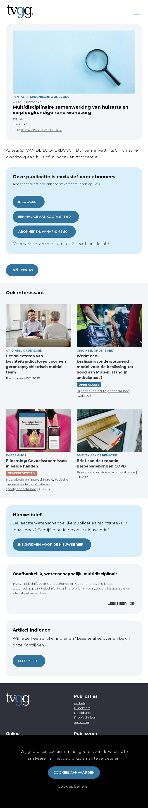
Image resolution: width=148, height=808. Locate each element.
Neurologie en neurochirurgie (29, 479)
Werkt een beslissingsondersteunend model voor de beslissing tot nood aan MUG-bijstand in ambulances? (105, 367)
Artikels (79, 703)
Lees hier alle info (92, 244)
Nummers (82, 708)
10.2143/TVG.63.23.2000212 (41, 130)
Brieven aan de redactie (97, 455)
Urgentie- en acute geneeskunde (103, 391)
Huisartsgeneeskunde (117, 472)
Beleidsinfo (82, 713)
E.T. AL (18, 119)
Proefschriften (85, 717)
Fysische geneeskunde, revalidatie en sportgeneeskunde (37, 484)
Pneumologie (88, 472)
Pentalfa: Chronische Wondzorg (41, 97)
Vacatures (81, 722)
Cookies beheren (74, 786)
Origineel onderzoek (24, 350)
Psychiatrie (14, 378)
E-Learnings (16, 455)
